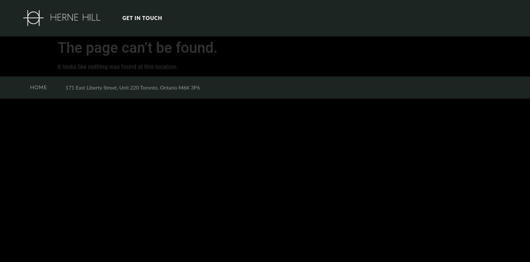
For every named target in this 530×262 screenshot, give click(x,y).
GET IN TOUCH (142, 18)
